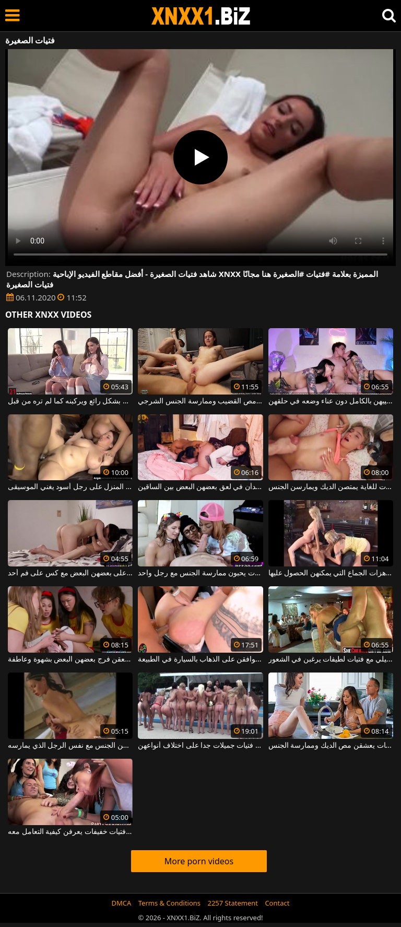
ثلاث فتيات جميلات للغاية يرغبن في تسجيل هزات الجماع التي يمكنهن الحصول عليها (330, 573)
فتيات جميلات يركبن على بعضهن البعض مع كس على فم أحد (70, 573)
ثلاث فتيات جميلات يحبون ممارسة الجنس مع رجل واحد (200, 573)
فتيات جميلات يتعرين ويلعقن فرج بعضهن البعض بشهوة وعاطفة (70, 659)
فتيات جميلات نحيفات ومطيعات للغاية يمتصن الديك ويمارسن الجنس (330, 487)
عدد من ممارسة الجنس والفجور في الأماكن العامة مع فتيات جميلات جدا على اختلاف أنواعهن (200, 745)
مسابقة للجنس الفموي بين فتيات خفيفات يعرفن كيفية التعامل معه (70, 832)
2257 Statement (232, 903)
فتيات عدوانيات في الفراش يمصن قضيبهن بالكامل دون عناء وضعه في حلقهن (330, 401)
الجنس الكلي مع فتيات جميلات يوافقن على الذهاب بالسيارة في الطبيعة (200, 659)
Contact (277, 903)
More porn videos (198, 861)
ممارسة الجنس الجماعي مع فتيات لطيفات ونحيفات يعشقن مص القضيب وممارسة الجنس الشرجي (200, 401)
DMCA (122, 903)
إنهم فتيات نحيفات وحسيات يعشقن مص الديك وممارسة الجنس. (330, 745)
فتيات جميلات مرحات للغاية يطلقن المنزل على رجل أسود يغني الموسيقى (70, 487)
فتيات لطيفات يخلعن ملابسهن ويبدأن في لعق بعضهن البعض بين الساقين (200, 487)
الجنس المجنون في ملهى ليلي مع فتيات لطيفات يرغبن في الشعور (330, 659)
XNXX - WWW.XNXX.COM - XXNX (201, 16)
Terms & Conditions (169, 903)
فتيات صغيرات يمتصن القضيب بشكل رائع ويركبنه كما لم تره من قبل (70, 401)
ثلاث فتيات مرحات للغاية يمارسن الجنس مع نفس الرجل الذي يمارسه (70, 745)
